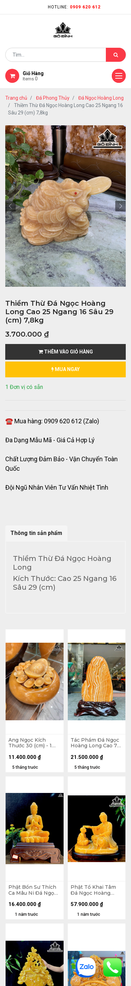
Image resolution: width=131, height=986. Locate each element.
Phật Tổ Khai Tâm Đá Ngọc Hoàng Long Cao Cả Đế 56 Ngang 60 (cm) (94, 890)
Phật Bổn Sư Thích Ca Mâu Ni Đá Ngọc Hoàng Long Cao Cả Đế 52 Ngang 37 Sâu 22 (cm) (33, 890)
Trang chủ (16, 98)
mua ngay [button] (65, 369)
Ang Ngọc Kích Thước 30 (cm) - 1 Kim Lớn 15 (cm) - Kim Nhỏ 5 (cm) (30, 743)
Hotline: (74, 7)
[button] (10, 206)
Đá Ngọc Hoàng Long (101, 98)
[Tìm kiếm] (116, 55)
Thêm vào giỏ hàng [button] (65, 352)
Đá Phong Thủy (53, 98)
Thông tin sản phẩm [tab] (36, 533)
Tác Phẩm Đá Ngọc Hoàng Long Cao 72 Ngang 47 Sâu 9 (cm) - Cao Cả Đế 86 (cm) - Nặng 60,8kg (96, 743)
